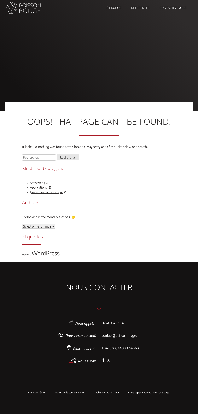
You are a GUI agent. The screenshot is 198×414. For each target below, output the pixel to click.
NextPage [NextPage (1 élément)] (26, 254)
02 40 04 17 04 (113, 323)
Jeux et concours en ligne (46, 192)
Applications (38, 187)
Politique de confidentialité (69, 392)
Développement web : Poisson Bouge (148, 392)
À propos (113, 7)
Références (140, 7)
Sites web (36, 183)
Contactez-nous (173, 7)
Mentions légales (37, 392)
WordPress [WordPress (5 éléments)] (46, 253)
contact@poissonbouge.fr (120, 335)
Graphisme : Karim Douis (106, 392)
